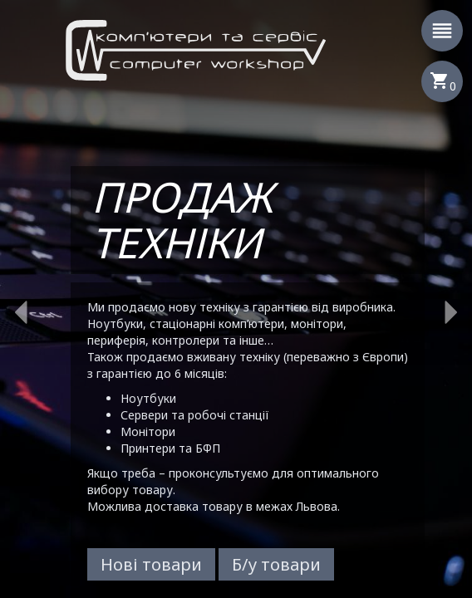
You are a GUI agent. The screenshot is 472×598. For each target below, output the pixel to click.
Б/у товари (276, 564)
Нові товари (151, 564)
